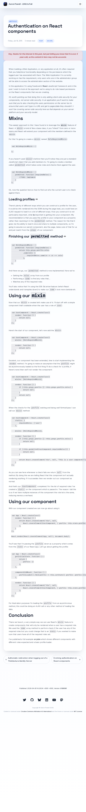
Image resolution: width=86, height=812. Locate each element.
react (41, 41)
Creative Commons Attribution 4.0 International (36, 711)
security (50, 41)
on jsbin (37, 639)
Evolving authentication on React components (65, 659)
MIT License (78, 711)
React (45, 86)
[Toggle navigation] (80, 4)
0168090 (63, 688)
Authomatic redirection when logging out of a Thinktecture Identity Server (27, 659)
